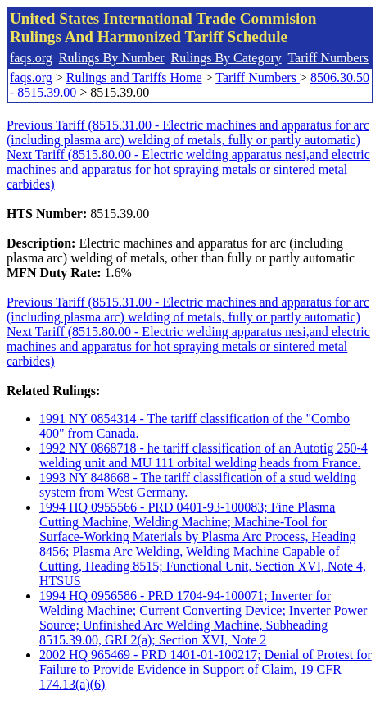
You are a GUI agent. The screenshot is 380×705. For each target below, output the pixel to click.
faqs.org (31, 58)
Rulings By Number (112, 58)
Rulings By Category (226, 58)
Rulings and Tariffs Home (134, 77)
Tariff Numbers (328, 58)
